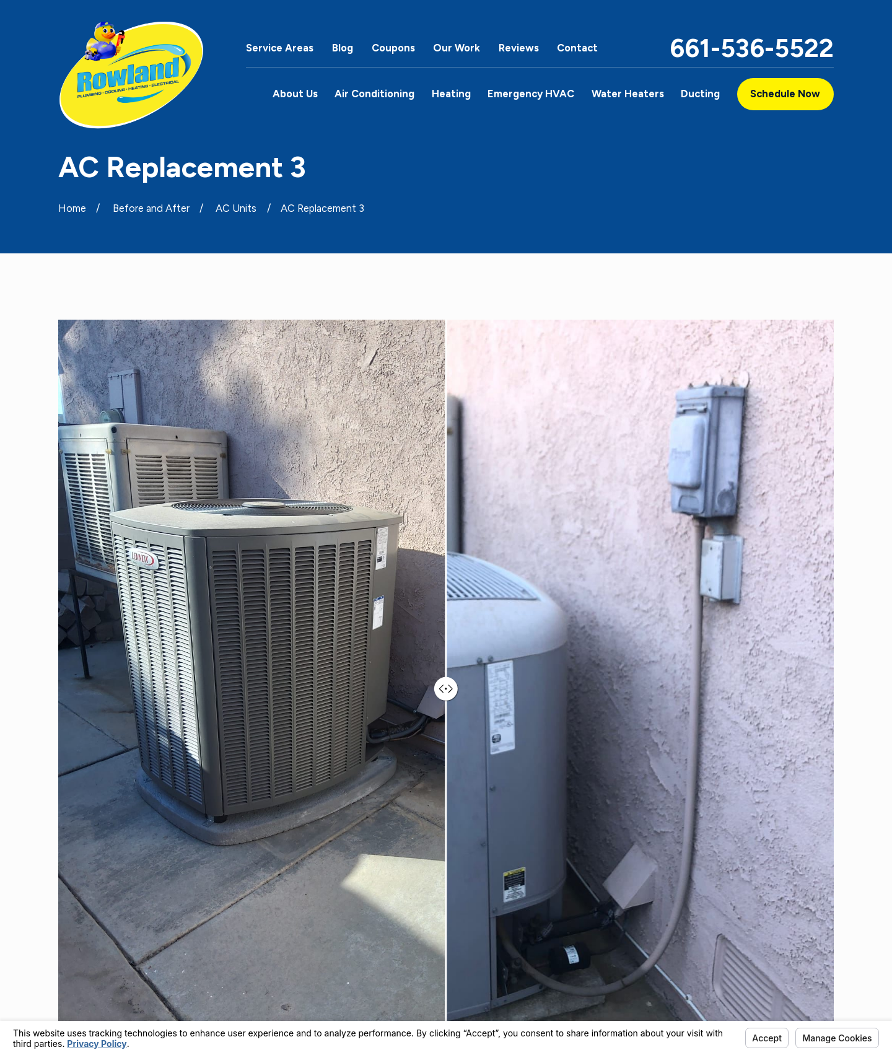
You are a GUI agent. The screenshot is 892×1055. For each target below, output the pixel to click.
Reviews (519, 48)
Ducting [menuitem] (700, 93)
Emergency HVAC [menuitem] (531, 93)
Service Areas (279, 48)
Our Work (456, 48)
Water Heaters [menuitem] (628, 93)
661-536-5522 (752, 48)
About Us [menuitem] (295, 93)
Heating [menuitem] (451, 93)
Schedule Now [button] (785, 93)
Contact (577, 48)
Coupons (393, 48)
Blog (342, 48)
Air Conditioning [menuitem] (374, 93)
